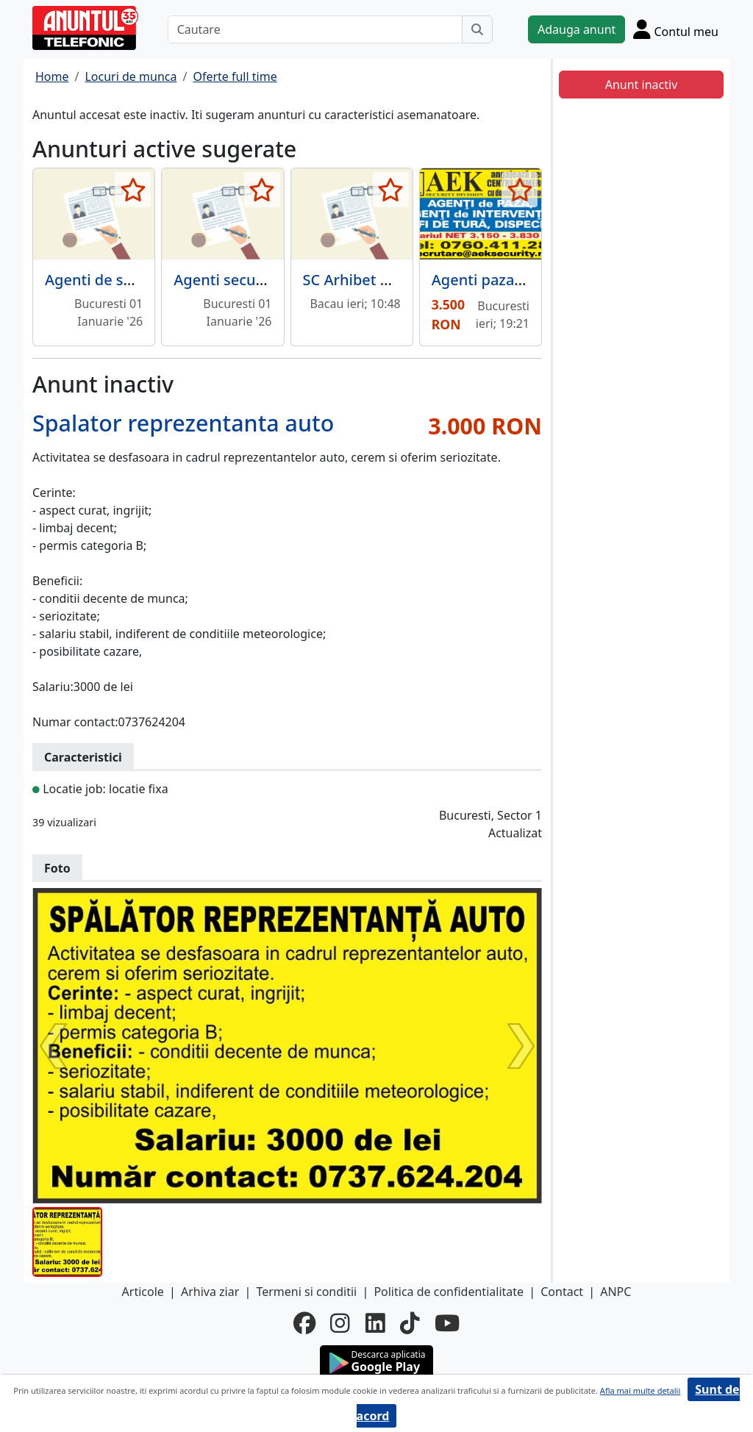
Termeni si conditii (306, 1292)
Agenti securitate (233, 280)
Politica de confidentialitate (449, 1292)
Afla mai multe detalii (640, 1390)
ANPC (615, 1292)
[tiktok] (410, 1323)
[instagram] (340, 1323)
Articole (143, 1292)
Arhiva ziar (210, 1292)
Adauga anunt (576, 29)
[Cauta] (477, 29)
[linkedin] (375, 1323)
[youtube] (447, 1323)
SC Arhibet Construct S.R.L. (396, 280)
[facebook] (304, 1323)
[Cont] (676, 29)
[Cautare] (315, 29)
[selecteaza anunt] (133, 189)
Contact (561, 1292)
